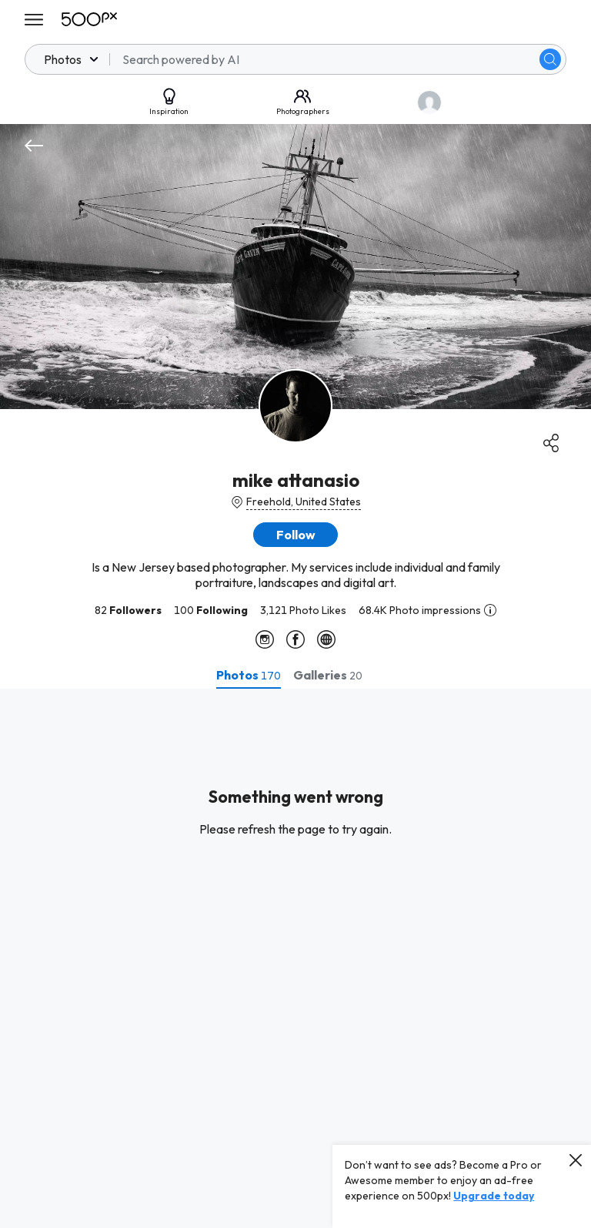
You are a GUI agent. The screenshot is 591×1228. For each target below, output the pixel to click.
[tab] (248, 675)
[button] (295, 534)
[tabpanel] (295, 958)
